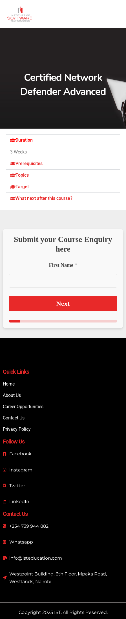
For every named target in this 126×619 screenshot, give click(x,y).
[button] (63, 140)
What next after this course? (44, 198)
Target (22, 186)
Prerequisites (29, 163)
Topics (22, 175)
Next (63, 303)
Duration (24, 140)
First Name (63, 265)
